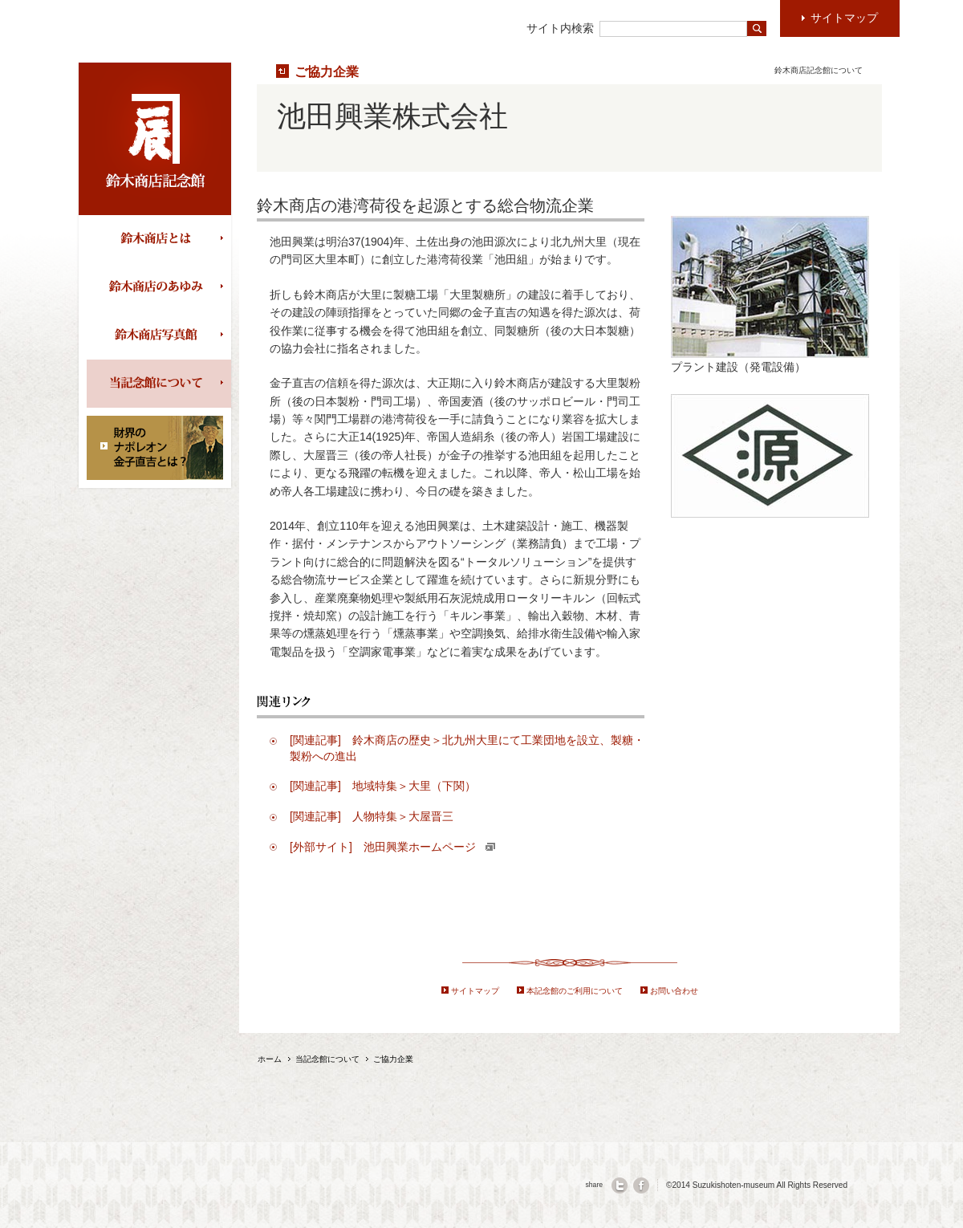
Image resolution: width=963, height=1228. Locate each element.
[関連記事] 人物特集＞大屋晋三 (371, 816)
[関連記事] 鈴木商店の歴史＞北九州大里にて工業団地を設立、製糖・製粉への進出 (467, 748)
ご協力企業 (327, 71)
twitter (620, 1185)
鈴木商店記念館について (818, 70)
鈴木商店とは (159, 239)
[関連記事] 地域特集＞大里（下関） (383, 785)
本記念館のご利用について (574, 990)
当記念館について (159, 384)
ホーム (270, 1059)
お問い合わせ (674, 990)
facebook (641, 1185)
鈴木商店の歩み (159, 287)
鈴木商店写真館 (159, 335)
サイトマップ (475, 990)
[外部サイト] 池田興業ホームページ (392, 846)
